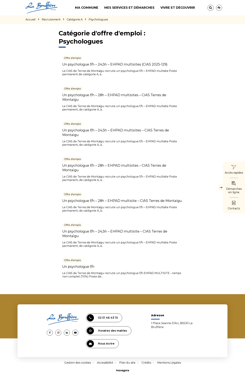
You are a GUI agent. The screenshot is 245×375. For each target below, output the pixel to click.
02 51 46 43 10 (102, 317)
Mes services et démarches (129, 8)
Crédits (146, 362)
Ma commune (86, 8)
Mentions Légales (169, 362)
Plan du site (127, 362)
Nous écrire (101, 343)
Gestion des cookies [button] (77, 362)
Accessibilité (105, 362)
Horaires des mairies (107, 330)
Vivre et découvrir (177, 8)
